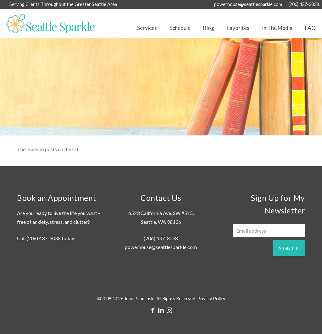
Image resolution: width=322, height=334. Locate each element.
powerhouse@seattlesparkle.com (161, 247)
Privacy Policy (211, 298)
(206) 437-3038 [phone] (303, 4)
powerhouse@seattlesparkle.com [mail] (248, 4)
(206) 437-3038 (43, 238)
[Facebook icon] (153, 310)
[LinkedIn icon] (161, 310)
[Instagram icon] (169, 310)
